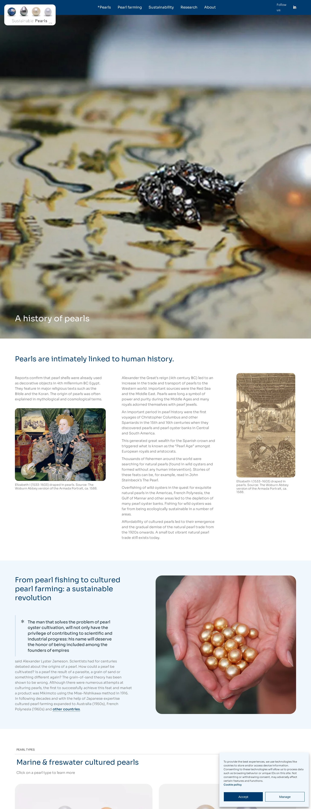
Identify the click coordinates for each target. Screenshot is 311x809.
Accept (243, 797)
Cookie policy (233, 784)
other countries (66, 709)
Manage (285, 797)
